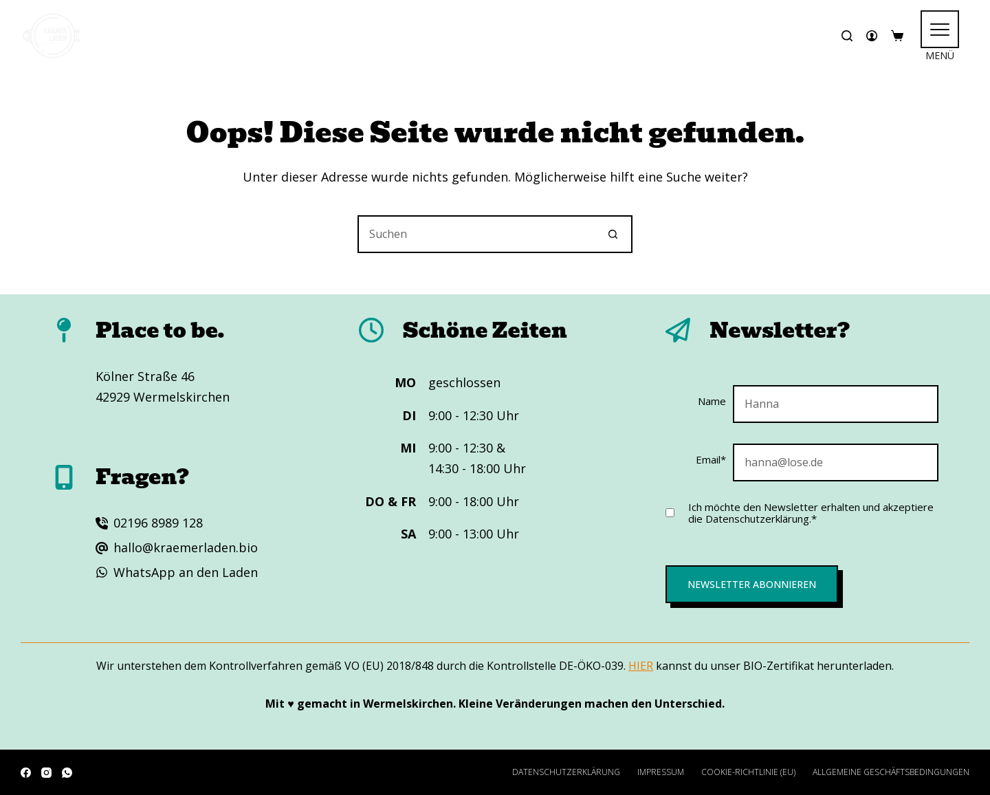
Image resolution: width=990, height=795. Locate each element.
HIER (640, 665)
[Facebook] (26, 772)
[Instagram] (46, 772)
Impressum (660, 772)
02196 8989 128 (158, 522)
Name (712, 401)
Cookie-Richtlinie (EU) (748, 772)
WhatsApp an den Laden (185, 572)
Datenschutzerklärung (566, 772)
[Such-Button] (613, 234)
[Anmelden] (871, 35)
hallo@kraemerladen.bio (185, 547)
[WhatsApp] (67, 772)
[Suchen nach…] (476, 234)
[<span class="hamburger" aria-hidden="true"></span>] (940, 29)
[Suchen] (847, 35)
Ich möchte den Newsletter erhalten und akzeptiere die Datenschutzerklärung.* (811, 512)
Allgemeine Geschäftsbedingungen (891, 772)
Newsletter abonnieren (752, 584)
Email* (711, 459)
